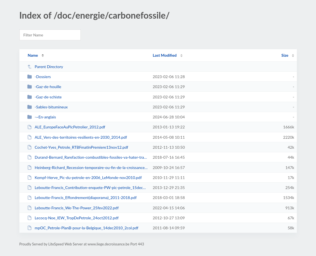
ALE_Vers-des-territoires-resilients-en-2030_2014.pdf (77, 137)
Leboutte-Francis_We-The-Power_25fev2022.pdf (73, 207)
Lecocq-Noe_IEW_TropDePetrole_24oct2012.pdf (73, 217)
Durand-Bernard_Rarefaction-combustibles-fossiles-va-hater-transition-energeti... (87, 157)
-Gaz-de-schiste (44, 97)
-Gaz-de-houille (44, 86)
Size (284, 55)
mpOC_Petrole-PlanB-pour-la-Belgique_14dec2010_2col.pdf (82, 227)
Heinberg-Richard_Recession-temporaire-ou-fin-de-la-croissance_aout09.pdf (87, 167)
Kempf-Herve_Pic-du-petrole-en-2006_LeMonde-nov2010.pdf (84, 177)
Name (33, 55)
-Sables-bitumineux (47, 107)
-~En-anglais (41, 117)
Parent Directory (45, 66)
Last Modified (165, 55)
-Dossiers (39, 76)
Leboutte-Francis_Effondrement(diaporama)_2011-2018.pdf (82, 197)
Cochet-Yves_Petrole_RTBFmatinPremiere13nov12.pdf (77, 147)
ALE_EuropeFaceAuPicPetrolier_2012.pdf (66, 127)
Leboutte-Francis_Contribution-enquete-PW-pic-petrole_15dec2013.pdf (87, 187)
